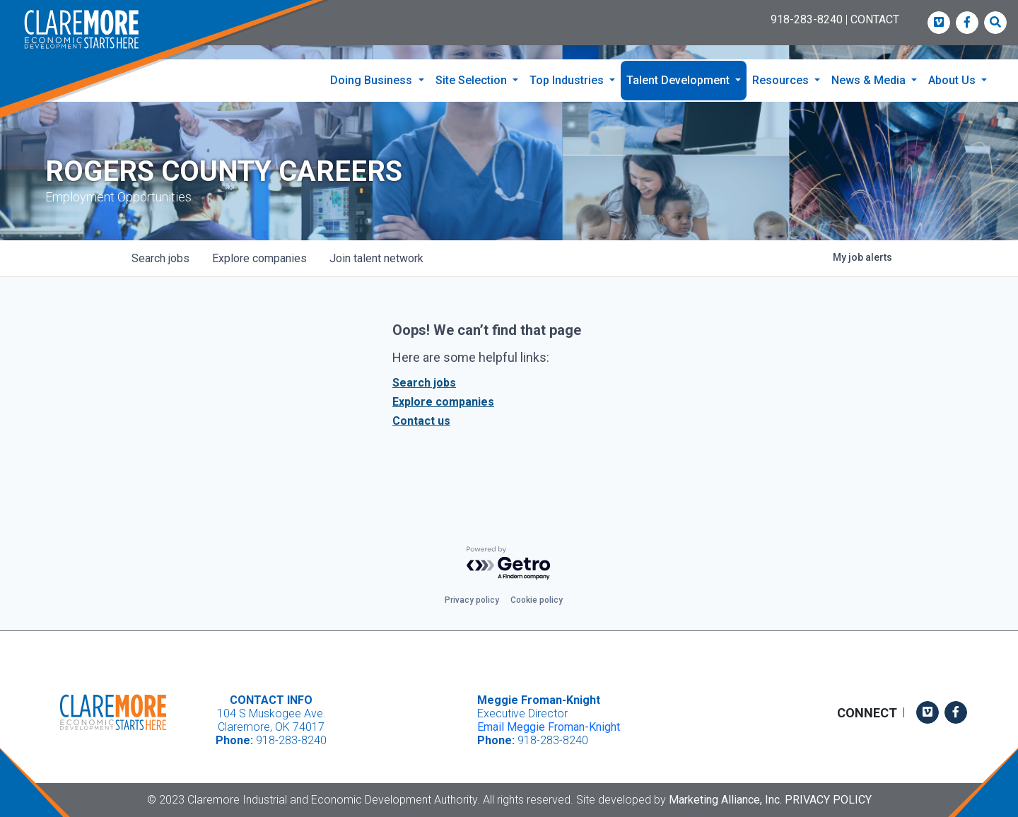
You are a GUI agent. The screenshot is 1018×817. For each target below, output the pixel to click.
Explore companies (443, 401)
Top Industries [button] (568, 80)
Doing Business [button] (372, 80)
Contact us (421, 421)
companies (259, 258)
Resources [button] (782, 80)
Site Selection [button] (472, 80)
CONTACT (874, 19)
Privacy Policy (828, 799)
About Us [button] (953, 80)
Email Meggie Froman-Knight (548, 727)
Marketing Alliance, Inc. (725, 799)
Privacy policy (472, 600)
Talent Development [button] (679, 80)
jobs (160, 258)
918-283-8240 (807, 19)
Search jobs (424, 382)
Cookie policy (536, 600)
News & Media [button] (869, 80)
